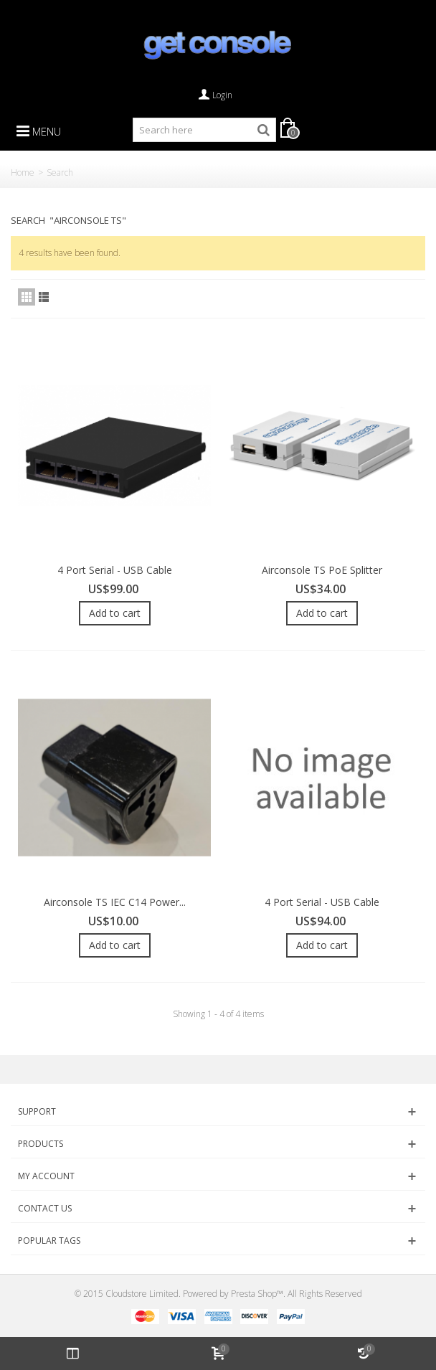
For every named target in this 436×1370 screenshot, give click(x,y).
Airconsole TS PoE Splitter (322, 570)
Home (22, 172)
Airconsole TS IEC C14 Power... (115, 902)
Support (37, 1111)
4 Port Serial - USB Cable (114, 570)
